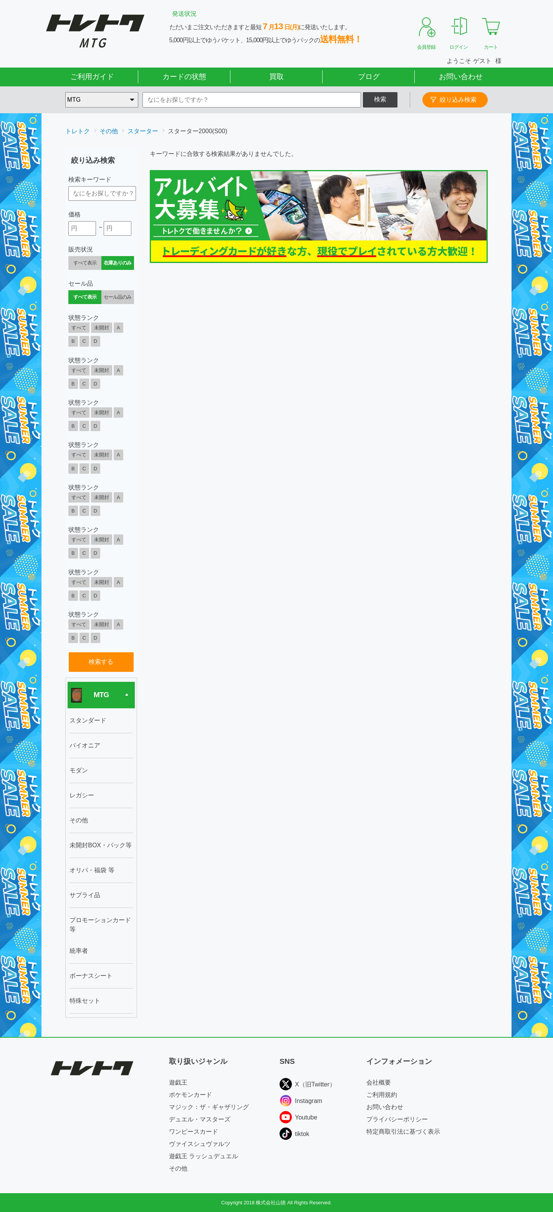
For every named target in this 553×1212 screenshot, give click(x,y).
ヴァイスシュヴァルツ (199, 1144)
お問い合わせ (461, 77)
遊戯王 (178, 1082)
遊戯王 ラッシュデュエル (203, 1156)
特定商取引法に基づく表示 (403, 1131)
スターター (142, 131)
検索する (101, 661)
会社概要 (378, 1082)
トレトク (77, 131)
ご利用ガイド (92, 77)
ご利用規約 (381, 1094)
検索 (380, 99)
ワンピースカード (193, 1131)
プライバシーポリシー (397, 1119)
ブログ (369, 77)
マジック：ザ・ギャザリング (209, 1107)
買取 (276, 77)
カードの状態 (184, 77)
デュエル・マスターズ (199, 1119)
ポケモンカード (190, 1094)
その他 (108, 131)
